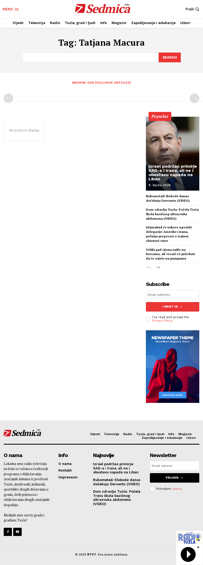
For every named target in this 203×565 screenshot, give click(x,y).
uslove (177, 488)
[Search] (170, 57)
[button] (192, 9)
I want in (173, 306)
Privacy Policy (162, 320)
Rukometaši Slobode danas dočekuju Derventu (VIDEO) (168, 198)
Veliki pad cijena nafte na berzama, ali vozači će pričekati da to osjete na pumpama (170, 253)
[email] (172, 294)
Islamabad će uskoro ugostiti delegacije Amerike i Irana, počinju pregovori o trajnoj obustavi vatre (169, 233)
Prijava (174, 477)
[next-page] (157, 267)
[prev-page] (8, 98)
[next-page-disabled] (194, 98)
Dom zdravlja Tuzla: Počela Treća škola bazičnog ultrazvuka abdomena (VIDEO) (172, 213)
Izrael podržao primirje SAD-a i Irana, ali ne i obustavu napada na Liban (173, 172)
